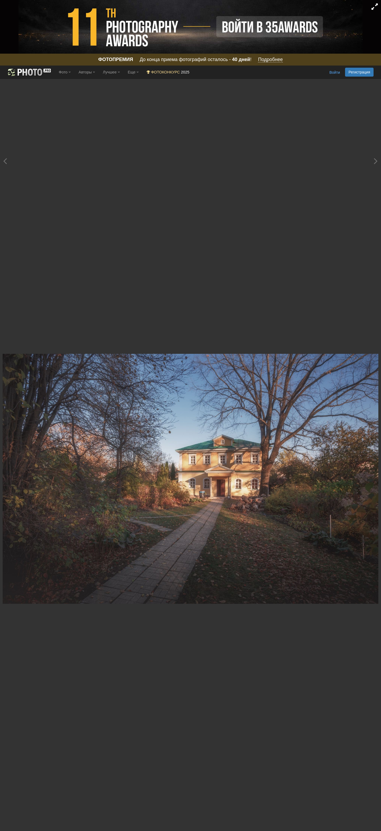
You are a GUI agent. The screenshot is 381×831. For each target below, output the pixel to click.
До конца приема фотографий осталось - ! (190, 59)
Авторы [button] (87, 72)
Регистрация (359, 72)
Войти (334, 73)
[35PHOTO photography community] (29, 72)
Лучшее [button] (111, 72)
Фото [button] (65, 72)
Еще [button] (133, 72)
